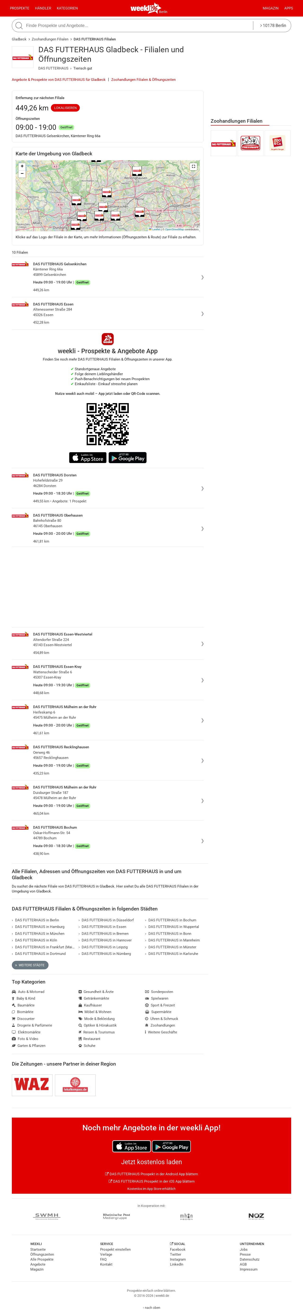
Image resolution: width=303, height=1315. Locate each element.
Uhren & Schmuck (161, 1019)
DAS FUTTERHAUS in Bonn (168, 934)
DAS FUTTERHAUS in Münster (170, 947)
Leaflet (154, 229)
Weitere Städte (30, 965)
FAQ (103, 1259)
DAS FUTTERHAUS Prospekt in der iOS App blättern (152, 1181)
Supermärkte (158, 1012)
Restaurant (90, 1039)
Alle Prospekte (41, 1259)
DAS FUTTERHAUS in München (38, 934)
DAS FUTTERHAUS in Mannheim (172, 940)
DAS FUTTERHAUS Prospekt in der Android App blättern (151, 1174)
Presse (245, 1254)
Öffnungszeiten (42, 1254)
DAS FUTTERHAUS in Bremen (104, 934)
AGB (243, 1264)
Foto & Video (25, 1039)
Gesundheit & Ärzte (96, 992)
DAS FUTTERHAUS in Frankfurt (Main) (43, 947)
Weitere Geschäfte (161, 1032)
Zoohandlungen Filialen (50, 39)
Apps (288, 8)
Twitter (175, 1254)
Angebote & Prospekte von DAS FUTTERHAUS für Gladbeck (59, 80)
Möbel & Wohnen (95, 1012)
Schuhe (87, 1046)
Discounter (23, 1019)
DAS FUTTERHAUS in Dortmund (39, 954)
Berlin (163, 12)
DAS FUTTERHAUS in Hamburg (38, 927)
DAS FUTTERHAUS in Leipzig (103, 947)
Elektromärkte (26, 1032)
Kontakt (106, 1264)
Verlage (106, 1254)
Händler (43, 8)
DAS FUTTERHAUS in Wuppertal (172, 927)
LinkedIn (176, 1264)
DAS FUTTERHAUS (53, 68)
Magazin (271, 8)
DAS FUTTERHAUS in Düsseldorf (106, 920)
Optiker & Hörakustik (98, 1025)
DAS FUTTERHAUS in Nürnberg (105, 954)
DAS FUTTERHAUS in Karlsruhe (171, 954)
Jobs (244, 1249)
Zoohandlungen (160, 1025)
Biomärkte (22, 1012)
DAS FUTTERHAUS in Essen (102, 927)
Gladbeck (19, 39)
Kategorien (67, 8)
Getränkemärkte (94, 998)
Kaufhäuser (90, 1005)
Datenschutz (249, 1259)
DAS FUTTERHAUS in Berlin (35, 920)
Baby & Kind (23, 998)
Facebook (178, 1249)
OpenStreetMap (174, 229)
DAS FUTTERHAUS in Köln (34, 940)
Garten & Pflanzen (28, 1046)
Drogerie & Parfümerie (32, 1025)
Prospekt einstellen (115, 1249)
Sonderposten (159, 992)
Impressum (249, 1269)
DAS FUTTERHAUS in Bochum (170, 920)
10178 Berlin (273, 25)
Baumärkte (23, 1005)
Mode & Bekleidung (97, 1019)
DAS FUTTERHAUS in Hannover (105, 940)
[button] (193, 166)
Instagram (178, 1259)
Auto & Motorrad (28, 992)
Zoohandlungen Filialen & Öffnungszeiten (143, 80)
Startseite (38, 1249)
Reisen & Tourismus (97, 1032)
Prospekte (19, 8)
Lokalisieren (65, 108)
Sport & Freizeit (160, 1005)
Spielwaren (156, 998)
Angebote (37, 1264)
